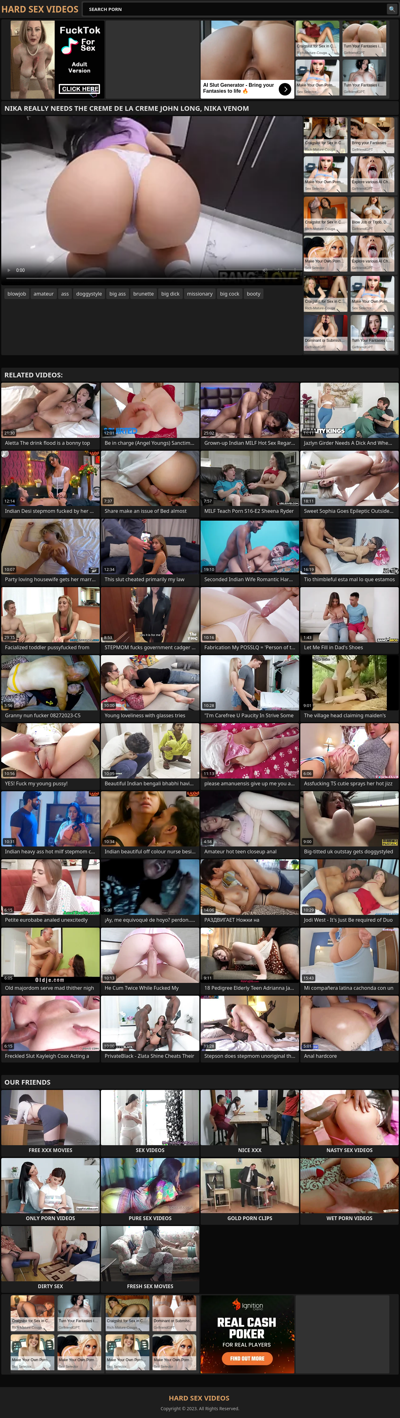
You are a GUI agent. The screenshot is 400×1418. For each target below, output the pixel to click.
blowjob (17, 293)
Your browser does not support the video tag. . (151, 200)
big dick (170, 293)
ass (65, 293)
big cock (229, 293)
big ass (117, 293)
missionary (200, 293)
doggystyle (89, 293)
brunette (143, 293)
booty (253, 293)
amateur (44, 293)
